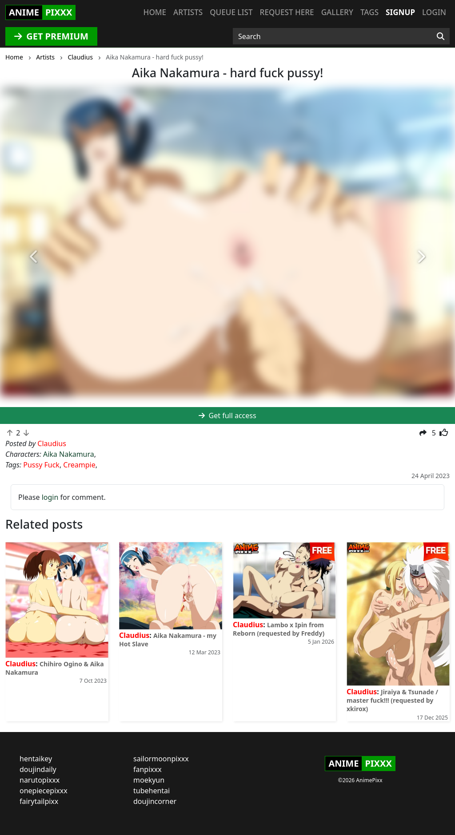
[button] (34, 257)
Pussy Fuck (41, 465)
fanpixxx (147, 769)
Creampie (79, 465)
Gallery (337, 12)
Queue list (231, 12)
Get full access (227, 415)
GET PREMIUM (51, 36)
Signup (400, 12)
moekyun (148, 780)
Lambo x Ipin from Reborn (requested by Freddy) (278, 629)
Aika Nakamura (68, 454)
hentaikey (36, 759)
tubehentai (151, 790)
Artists (188, 12)
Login (434, 12)
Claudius (20, 664)
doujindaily (38, 769)
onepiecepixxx (44, 790)
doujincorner (154, 801)
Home (155, 12)
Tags (369, 12)
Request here (287, 12)
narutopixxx (40, 780)
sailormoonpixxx (161, 759)
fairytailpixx (39, 801)
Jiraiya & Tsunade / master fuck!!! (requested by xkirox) (392, 700)
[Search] (440, 36)
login (50, 497)
